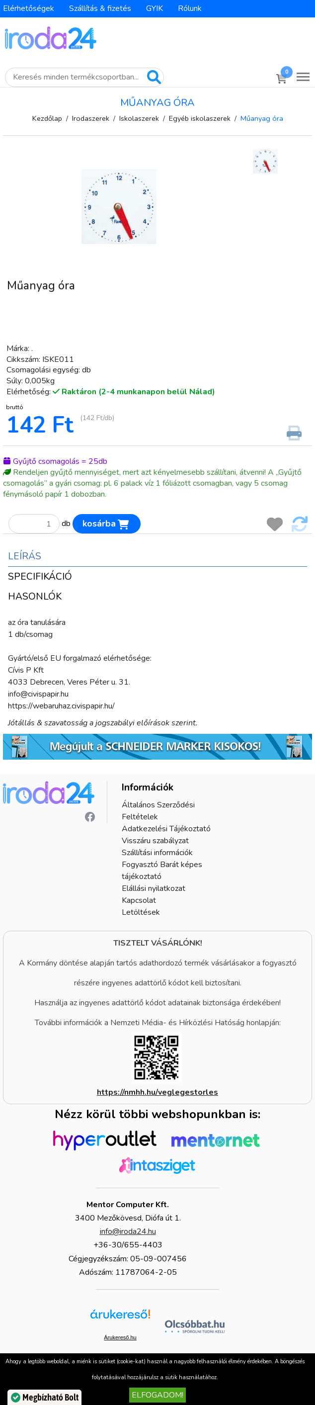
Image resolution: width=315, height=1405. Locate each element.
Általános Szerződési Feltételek (158, 810)
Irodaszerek (90, 118)
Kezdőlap (47, 118)
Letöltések (141, 912)
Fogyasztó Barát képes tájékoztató (162, 870)
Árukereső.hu (120, 1337)
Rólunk (190, 8)
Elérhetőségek (28, 8)
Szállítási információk (157, 852)
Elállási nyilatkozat (153, 888)
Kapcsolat (139, 900)
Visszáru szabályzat (155, 840)
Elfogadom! (157, 1395)
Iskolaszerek (139, 118)
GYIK (154, 8)
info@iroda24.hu (128, 1231)
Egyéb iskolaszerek (200, 118)
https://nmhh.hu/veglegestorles (157, 1092)
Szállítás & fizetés (100, 8)
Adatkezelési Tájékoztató (166, 828)
